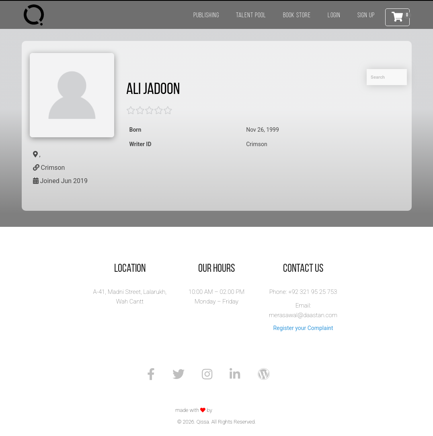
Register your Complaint (303, 328)
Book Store (297, 15)
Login (334, 15)
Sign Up (366, 15)
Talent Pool (251, 15)
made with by (194, 410)
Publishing (206, 15)
